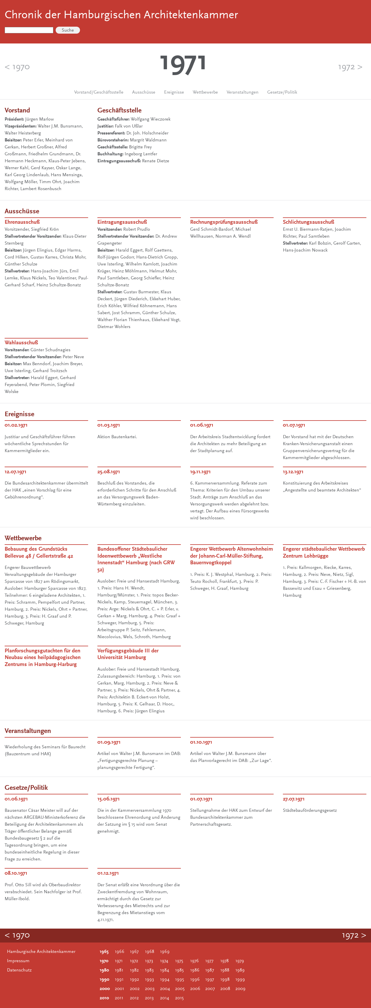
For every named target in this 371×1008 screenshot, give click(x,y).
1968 (149, 951)
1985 (179, 970)
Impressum (18, 961)
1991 (119, 979)
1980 (104, 970)
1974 (164, 961)
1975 (179, 961)
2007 (210, 989)
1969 (165, 951)
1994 (164, 979)
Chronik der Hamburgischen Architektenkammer (121, 15)
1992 (134, 979)
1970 (104, 961)
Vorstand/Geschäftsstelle (98, 92)
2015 (179, 998)
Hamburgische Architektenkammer (41, 951)
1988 (224, 970)
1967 (134, 951)
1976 (194, 961)
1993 (149, 979)
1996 (195, 979)
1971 (119, 961)
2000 (105, 989)
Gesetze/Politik (282, 92)
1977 (209, 961)
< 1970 (17, 67)
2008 (225, 989)
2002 (135, 989)
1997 (209, 979)
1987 (209, 970)
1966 (119, 951)
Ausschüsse (143, 92)
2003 (149, 989)
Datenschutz (19, 970)
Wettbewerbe (205, 92)
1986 (194, 970)
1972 (134, 961)
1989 (240, 970)
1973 (149, 961)
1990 (104, 979)
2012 (134, 998)
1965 (104, 951)
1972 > (350, 67)
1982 (134, 970)
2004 (165, 989)
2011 (119, 998)
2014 (164, 998)
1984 (164, 970)
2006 (195, 989)
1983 (149, 970)
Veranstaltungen (243, 92)
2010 (104, 998)
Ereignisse (174, 92)
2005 (180, 989)
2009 (240, 989)
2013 (149, 998)
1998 (225, 979)
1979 (239, 961)
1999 (240, 979)
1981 (119, 970)
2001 (119, 989)
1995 (179, 979)
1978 (224, 961)
